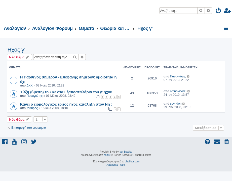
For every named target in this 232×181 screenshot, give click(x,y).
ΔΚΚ (29, 85)
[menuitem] (218, 11)
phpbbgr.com (132, 161)
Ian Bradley (126, 151)
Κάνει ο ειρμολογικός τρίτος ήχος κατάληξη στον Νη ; (66, 104)
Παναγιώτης (178, 76)
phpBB (107, 155)
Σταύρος (32, 108)
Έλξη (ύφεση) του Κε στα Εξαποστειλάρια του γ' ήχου (66, 91)
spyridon (175, 103)
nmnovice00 (178, 91)
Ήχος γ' (16, 50)
